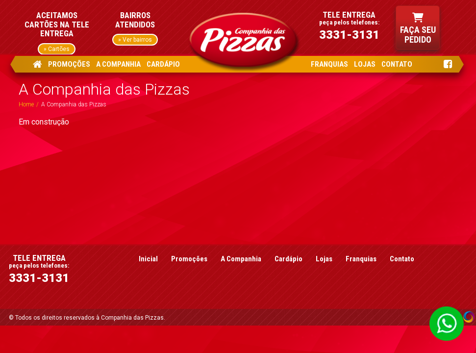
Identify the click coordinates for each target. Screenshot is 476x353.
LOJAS (365, 64)
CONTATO (396, 64)
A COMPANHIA (118, 64)
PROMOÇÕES (69, 64)
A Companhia (241, 258)
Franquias (361, 258)
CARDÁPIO (163, 64)
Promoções (189, 258)
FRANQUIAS (329, 64)
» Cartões (57, 49)
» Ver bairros (135, 39)
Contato (402, 258)
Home (26, 104)
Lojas (324, 258)
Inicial (148, 258)
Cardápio (288, 258)
